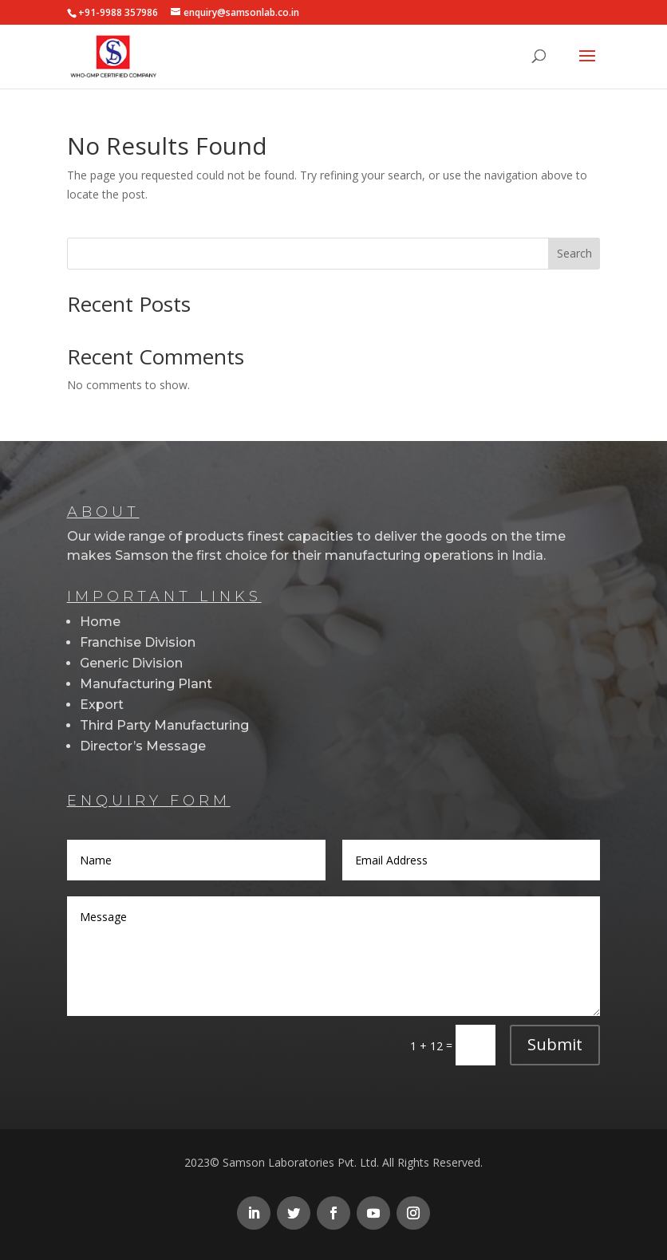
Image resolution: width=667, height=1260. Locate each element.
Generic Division (131, 663)
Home (100, 621)
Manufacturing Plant (146, 683)
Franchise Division (137, 642)
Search (574, 253)
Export (102, 704)
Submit (554, 1044)
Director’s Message (143, 746)
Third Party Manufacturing (164, 725)
